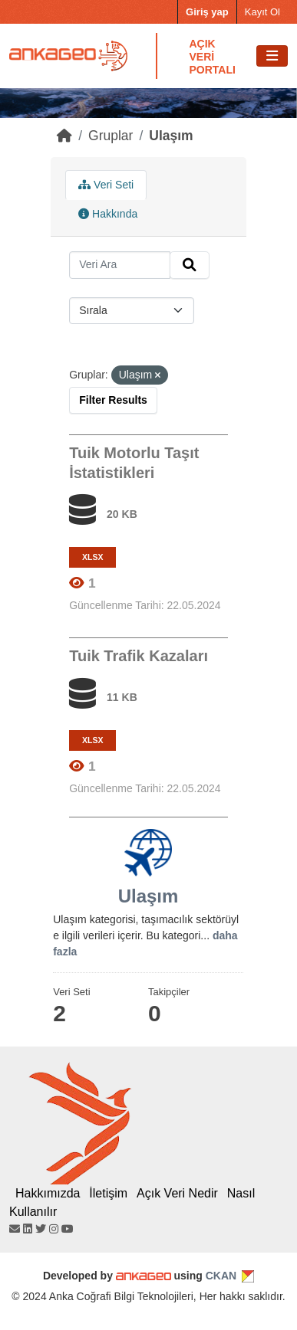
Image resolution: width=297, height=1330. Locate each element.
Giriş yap (207, 12)
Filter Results (113, 400)
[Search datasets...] (119, 265)
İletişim (108, 1193)
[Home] (64, 135)
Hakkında (107, 214)
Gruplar (110, 135)
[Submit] (190, 265)
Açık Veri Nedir (177, 1193)
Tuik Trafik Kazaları (138, 655)
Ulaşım (171, 135)
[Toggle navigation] (272, 56)
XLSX (92, 557)
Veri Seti (106, 185)
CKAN (221, 1275)
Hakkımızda (47, 1193)
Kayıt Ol (262, 12)
